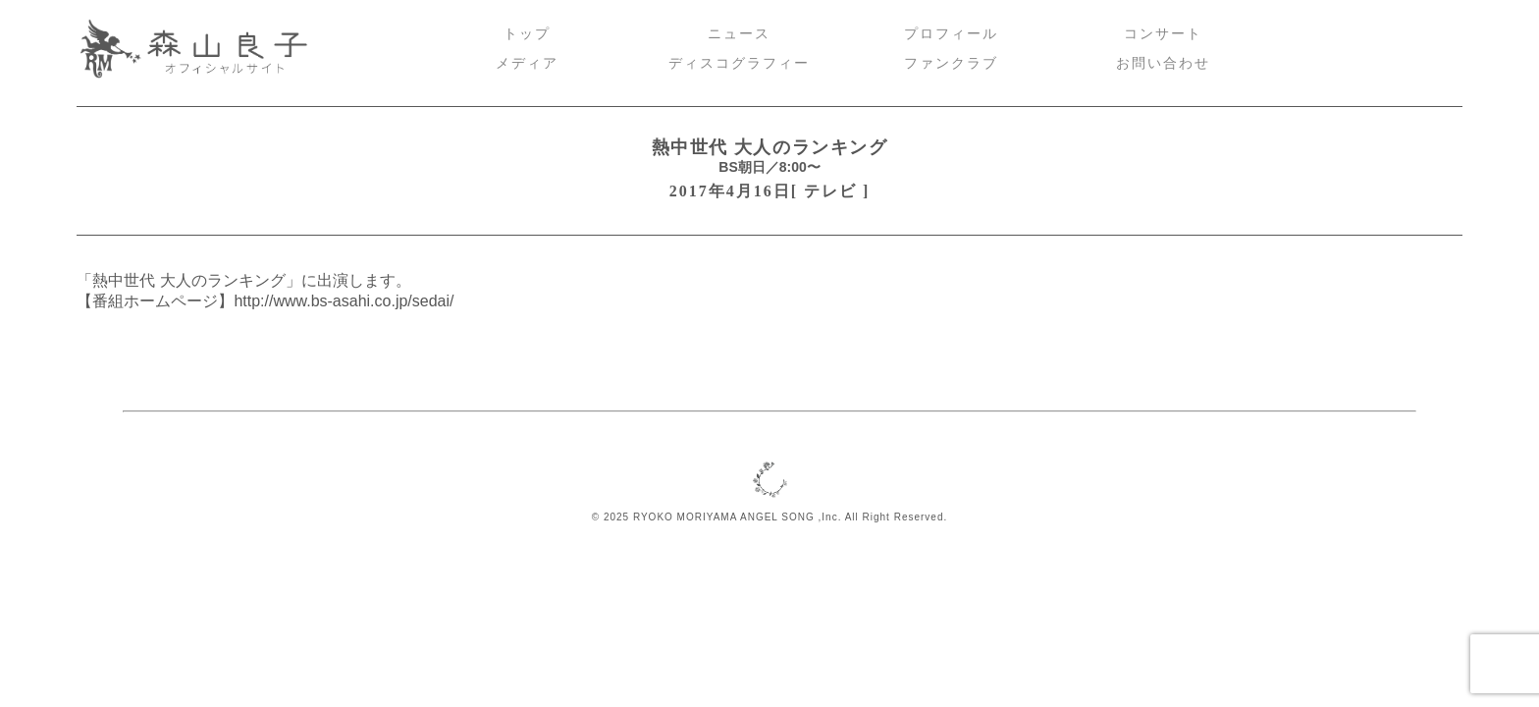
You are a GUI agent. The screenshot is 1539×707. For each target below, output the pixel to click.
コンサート (1163, 34)
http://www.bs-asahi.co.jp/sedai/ (343, 301)
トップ (527, 34)
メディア (527, 63)
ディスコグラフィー (739, 63)
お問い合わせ (1163, 63)
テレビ (830, 191)
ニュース (739, 34)
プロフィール (951, 34)
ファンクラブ (951, 63)
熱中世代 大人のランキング (770, 147)
